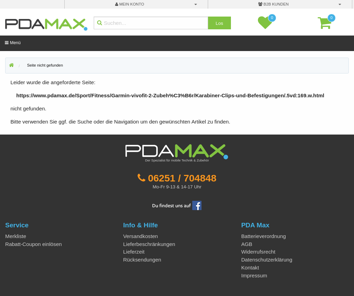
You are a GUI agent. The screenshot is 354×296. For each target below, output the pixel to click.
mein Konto (129, 4)
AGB (246, 244)
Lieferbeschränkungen (149, 244)
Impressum (254, 275)
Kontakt (250, 267)
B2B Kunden (273, 4)
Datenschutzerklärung (266, 260)
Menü (12, 42)
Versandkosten (140, 236)
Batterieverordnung (263, 236)
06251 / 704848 (182, 178)
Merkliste (15, 236)
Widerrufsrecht (258, 252)
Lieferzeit (134, 252)
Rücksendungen (142, 260)
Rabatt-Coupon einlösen (33, 244)
